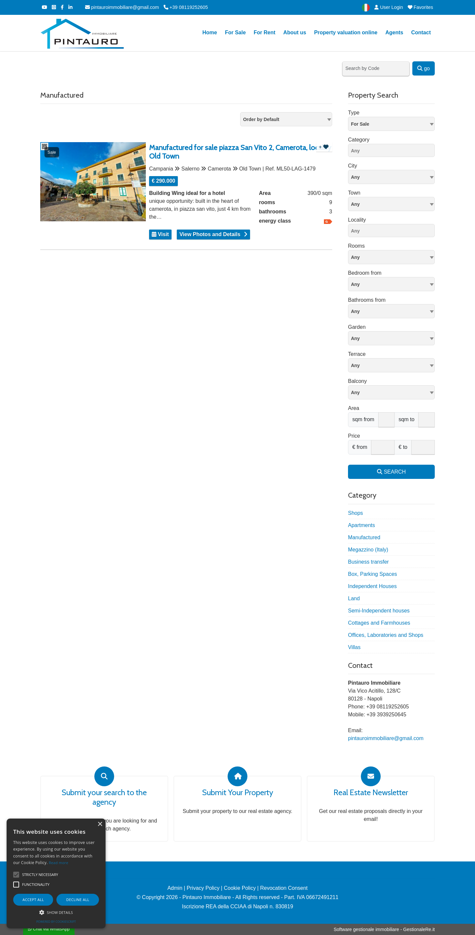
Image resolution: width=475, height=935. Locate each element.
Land (354, 598)
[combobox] (286, 119)
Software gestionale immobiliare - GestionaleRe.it (384, 929)
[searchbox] (393, 152)
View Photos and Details (209, 234)
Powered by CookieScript (56, 921)
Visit (160, 234)
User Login (388, 7)
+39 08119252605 (186, 7)
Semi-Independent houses (379, 610)
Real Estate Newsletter (370, 792)
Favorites (420, 7)
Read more (58, 862)
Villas (354, 647)
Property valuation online (345, 32)
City (352, 166)
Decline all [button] (77, 899)
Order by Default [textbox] (261, 119)
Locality (357, 220)
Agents (394, 32)
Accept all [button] (33, 899)
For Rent (264, 32)
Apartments (361, 525)
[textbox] (391, 176)
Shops (355, 513)
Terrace (356, 354)
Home (209, 32)
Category (358, 139)
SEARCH (391, 472)
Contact (421, 32)
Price (354, 436)
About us (294, 32)
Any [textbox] (355, 204)
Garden (356, 327)
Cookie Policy (240, 888)
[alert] (56, 873)
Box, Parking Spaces (372, 574)
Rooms (356, 246)
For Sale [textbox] (360, 124)
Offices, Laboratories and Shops (385, 635)
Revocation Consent (283, 888)
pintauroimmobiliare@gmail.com (122, 7)
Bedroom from (364, 273)
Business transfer (368, 562)
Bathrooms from (367, 300)
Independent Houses (372, 586)
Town (354, 193)
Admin (174, 888)
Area (353, 408)
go (423, 68)
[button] (56, 912)
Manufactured (364, 537)
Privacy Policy (203, 888)
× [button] (99, 824)
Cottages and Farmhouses (379, 623)
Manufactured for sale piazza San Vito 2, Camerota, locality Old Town (240, 152)
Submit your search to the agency (104, 797)
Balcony (357, 381)
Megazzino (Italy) (368, 549)
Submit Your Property (237, 792)
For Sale (235, 32)
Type (354, 112)
